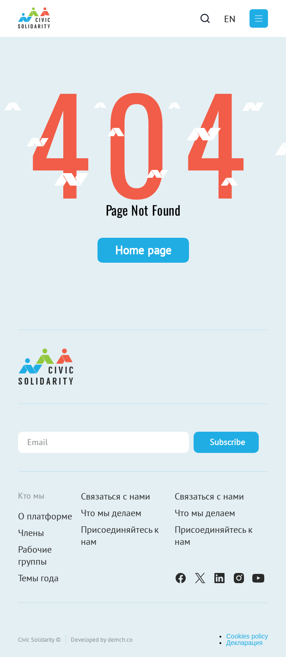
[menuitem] (229, 18)
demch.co (120, 640)
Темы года (38, 578)
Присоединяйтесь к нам (120, 536)
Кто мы (31, 495)
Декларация (244, 642)
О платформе (45, 516)
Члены (31, 533)
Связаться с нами (115, 496)
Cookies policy (247, 636)
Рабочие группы (35, 555)
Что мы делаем (111, 513)
